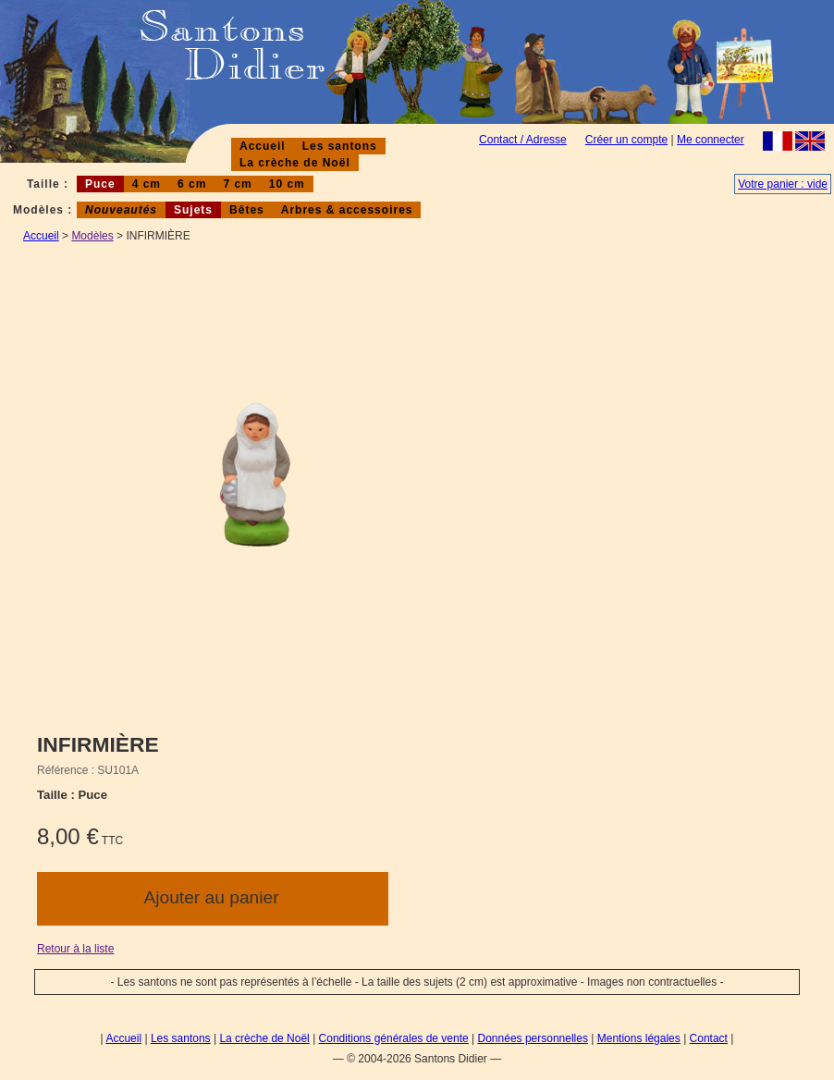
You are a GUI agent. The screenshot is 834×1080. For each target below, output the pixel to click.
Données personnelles (533, 1038)
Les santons (339, 146)
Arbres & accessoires (347, 209)
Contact (709, 1038)
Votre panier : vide (783, 184)
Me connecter (710, 139)
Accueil (262, 146)
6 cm (192, 184)
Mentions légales (639, 1038)
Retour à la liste (75, 948)
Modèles (92, 235)
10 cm (287, 184)
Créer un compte (626, 139)
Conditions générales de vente (394, 1038)
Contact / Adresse (523, 139)
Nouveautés (121, 209)
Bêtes (246, 209)
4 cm (146, 184)
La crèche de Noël (294, 162)
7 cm (237, 184)
